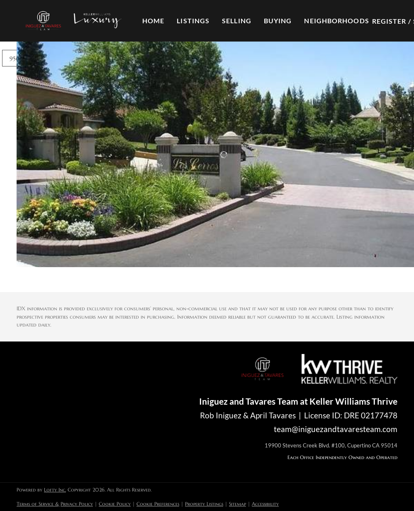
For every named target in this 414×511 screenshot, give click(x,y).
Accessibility (265, 504)
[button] (43, 20)
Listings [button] (193, 21)
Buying (278, 21)
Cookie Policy (115, 504)
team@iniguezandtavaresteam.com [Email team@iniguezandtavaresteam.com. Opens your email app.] (335, 429)
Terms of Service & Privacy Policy (55, 504)
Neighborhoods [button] (336, 21)
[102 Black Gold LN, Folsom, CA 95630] (22, 157)
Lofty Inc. (55, 489)
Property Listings (204, 504)
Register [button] (389, 21)
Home (153, 21)
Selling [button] (236, 21)
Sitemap (237, 504)
